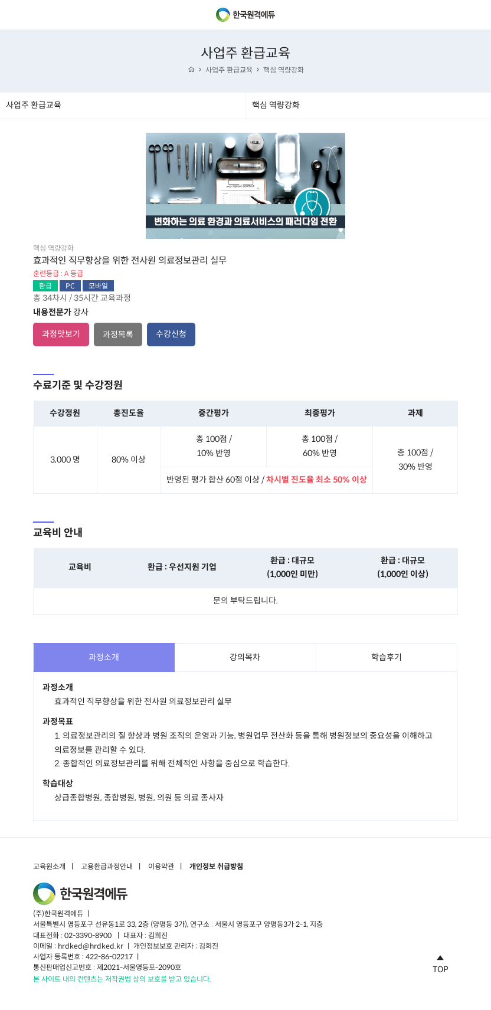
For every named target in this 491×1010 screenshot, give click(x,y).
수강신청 (171, 334)
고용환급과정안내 (107, 867)
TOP (441, 962)
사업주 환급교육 (229, 70)
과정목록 (118, 334)
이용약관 (161, 867)
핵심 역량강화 (283, 70)
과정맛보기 (61, 334)
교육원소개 (49, 867)
